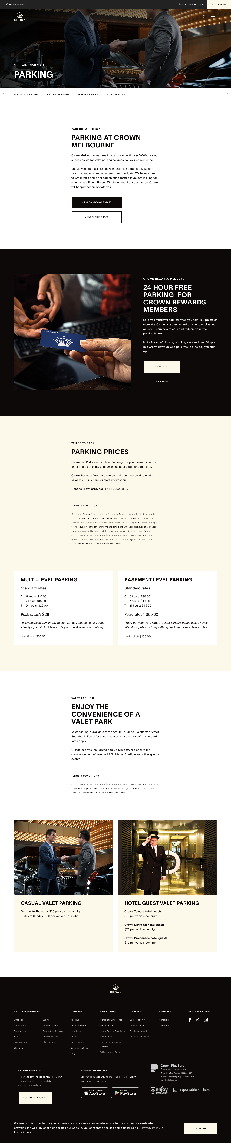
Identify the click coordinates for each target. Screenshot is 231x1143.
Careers (135, 1012)
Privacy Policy (151, 1127)
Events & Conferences (53, 1032)
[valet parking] (116, 94)
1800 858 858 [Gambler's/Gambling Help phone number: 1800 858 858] (188, 1078)
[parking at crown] (26, 94)
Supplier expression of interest (111, 1045)
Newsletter (76, 1032)
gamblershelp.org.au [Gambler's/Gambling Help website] (169, 1081)
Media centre (106, 1026)
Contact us (164, 1020)
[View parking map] (97, 217)
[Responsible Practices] (191, 1092)
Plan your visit (50, 1043)
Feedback (164, 1026)
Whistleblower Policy (110, 1053)
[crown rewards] (58, 94)
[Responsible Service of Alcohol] (159, 1092)
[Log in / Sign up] (191, 4)
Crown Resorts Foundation (113, 1032)
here (96, 480)
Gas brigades (77, 1043)
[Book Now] (219, 4)
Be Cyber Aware (78, 1026)
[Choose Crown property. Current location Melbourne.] (15, 4)
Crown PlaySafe (50, 1026)
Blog (73, 1054)
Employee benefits (139, 1032)
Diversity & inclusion (139, 1037)
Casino (46, 1020)
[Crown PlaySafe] (172, 1070)
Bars (16, 1037)
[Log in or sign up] (35, 1099)
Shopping (18, 1049)
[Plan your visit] (27, 69)
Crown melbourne (27, 1012)
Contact (165, 1012)
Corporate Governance (111, 1020)
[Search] (204, 16)
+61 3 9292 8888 (116, 488)
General (76, 1012)
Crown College (137, 1026)
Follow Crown (199, 1012)
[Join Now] (162, 381)
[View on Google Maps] (97, 202)
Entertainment (21, 1043)
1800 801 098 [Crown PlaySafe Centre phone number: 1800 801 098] (186, 1074)
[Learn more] (162, 367)
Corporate (108, 1012)
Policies (75, 1037)
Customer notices (79, 1049)
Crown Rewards (50, 1037)
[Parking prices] (88, 94)
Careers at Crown (138, 1020)
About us (75, 1020)
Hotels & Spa (20, 1026)
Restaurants (20, 1032)
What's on (18, 1020)
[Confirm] (200, 1128)
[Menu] (213, 16)
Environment (106, 1037)
